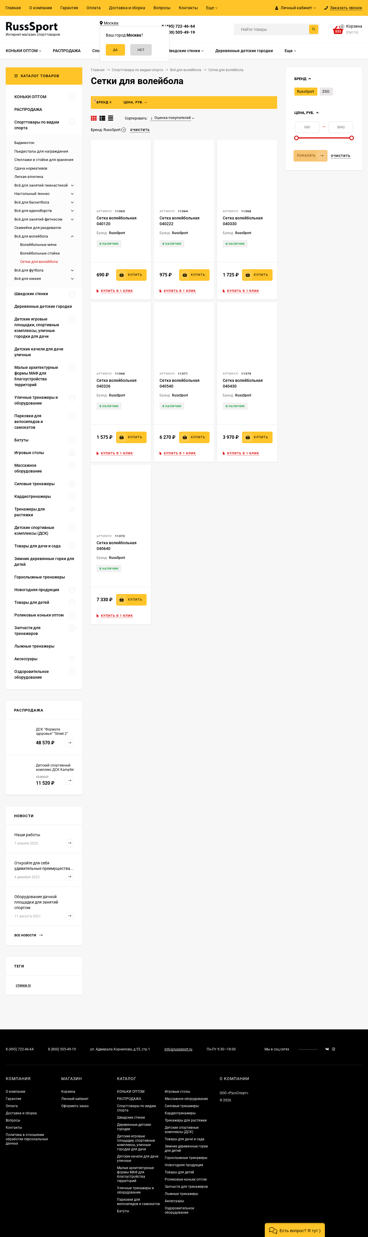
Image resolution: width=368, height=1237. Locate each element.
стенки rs (23, 985)
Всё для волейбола (31, 236)
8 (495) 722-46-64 (178, 26)
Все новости (28, 935)
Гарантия (69, 7)
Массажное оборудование (186, 1099)
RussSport (305, 91)
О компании (40, 7)
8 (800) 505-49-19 (178, 32)
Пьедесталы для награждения (41, 151)
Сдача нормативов (30, 168)
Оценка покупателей (170, 117)
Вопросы (162, 7)
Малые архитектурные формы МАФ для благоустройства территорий (135, 1174)
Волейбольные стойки (40, 253)
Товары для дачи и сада (184, 1139)
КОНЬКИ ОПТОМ (130, 1092)
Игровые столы (177, 1092)
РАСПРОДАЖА (129, 1099)
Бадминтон (24, 143)
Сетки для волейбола (39, 261)
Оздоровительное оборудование (179, 1210)
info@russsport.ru (178, 1049)
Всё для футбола (28, 270)
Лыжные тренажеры (181, 1194)
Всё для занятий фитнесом (38, 219)
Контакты (188, 7)
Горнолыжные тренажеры (186, 1158)
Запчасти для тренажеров (186, 1187)
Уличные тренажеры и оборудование (135, 1190)
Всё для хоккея (27, 278)
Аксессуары (174, 1201)
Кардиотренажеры (180, 1113)
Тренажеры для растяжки (186, 1120)
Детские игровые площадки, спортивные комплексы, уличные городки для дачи (136, 1142)
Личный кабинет (75, 1099)
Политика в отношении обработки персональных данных (27, 1139)
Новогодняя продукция (184, 1165)
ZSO (325, 91)
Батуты (123, 1211)
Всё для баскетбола (31, 202)
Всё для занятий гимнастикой (41, 185)
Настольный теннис (32, 193)
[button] (295, 1230)
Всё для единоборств (33, 210)
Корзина (68, 1092)
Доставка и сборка (127, 7)
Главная (13, 7)
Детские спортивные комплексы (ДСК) (182, 1130)
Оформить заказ (75, 1106)
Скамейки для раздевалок (37, 227)
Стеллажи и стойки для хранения (43, 160)
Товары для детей (179, 1172)
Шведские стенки (131, 1117)
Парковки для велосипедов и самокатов (138, 1202)
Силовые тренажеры (182, 1106)
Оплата (94, 7)
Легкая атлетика (28, 176)
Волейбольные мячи (38, 244)
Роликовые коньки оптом (186, 1179)
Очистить (340, 156)
